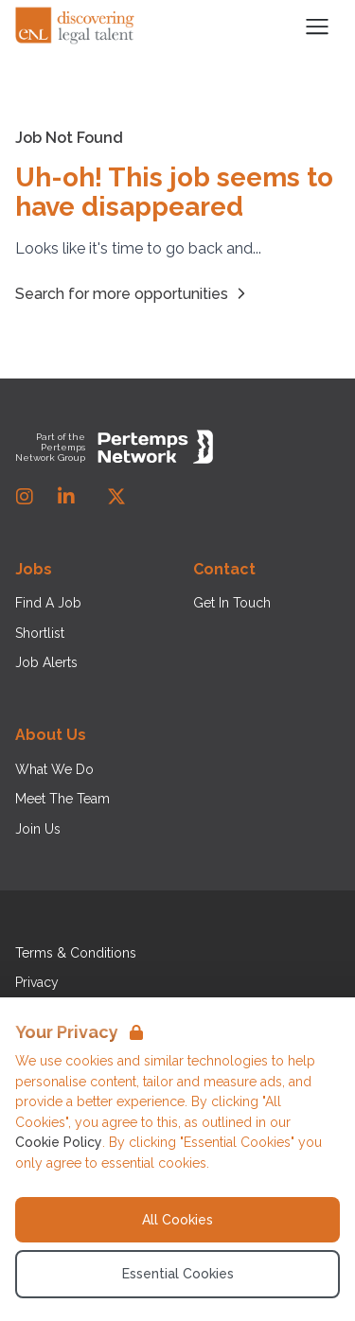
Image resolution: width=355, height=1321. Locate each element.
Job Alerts (46, 662)
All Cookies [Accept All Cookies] (177, 1219)
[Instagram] (25, 497)
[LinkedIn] (66, 497)
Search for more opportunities (133, 293)
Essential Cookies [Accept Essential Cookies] (178, 1273)
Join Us (38, 829)
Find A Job (48, 602)
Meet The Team (62, 798)
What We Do (54, 769)
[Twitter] (116, 497)
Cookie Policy (58, 1142)
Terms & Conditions (75, 952)
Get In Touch (232, 602)
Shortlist (39, 633)
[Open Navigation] (317, 26)
